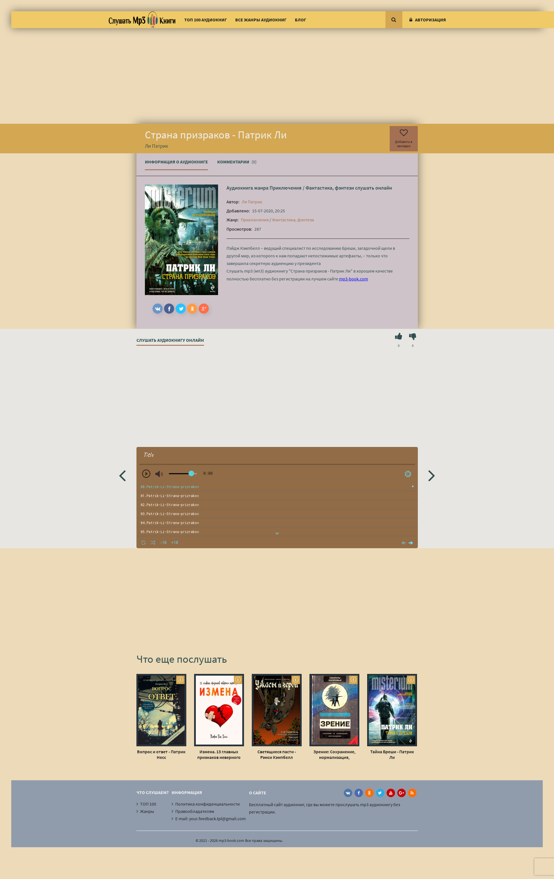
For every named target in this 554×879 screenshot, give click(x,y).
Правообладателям (194, 811)
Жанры (147, 811)
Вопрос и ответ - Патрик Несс (161, 754)
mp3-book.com (353, 279)
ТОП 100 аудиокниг (205, 20)
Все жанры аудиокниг (260, 20)
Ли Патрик (252, 201)
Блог (300, 20)
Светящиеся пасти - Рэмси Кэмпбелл (276, 754)
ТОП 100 (148, 804)
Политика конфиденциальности (207, 804)
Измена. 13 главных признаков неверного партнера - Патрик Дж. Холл (218, 754)
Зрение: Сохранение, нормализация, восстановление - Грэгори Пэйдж (334, 754)
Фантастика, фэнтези (330, 188)
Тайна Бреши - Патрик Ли (392, 754)
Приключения (286, 188)
